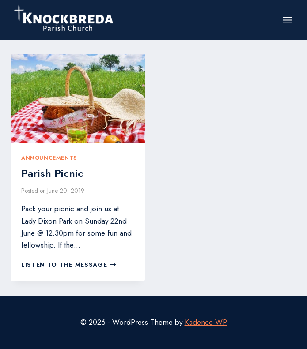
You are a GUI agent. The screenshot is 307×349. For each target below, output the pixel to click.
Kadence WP (206, 322)
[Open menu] (287, 20)
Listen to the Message (68, 264)
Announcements (49, 157)
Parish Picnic (52, 173)
